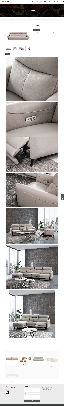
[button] (30, 48)
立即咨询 (32, 400)
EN (57, 1)
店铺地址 (45, 1)
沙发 (21, 18)
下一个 (54, 32)
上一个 (36, 32)
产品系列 (37, 1)
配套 (42, 18)
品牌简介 (33, 1)
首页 (29, 1)
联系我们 (54, 1)
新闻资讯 (50, 1)
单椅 (28, 18)
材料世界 (41, 1)
